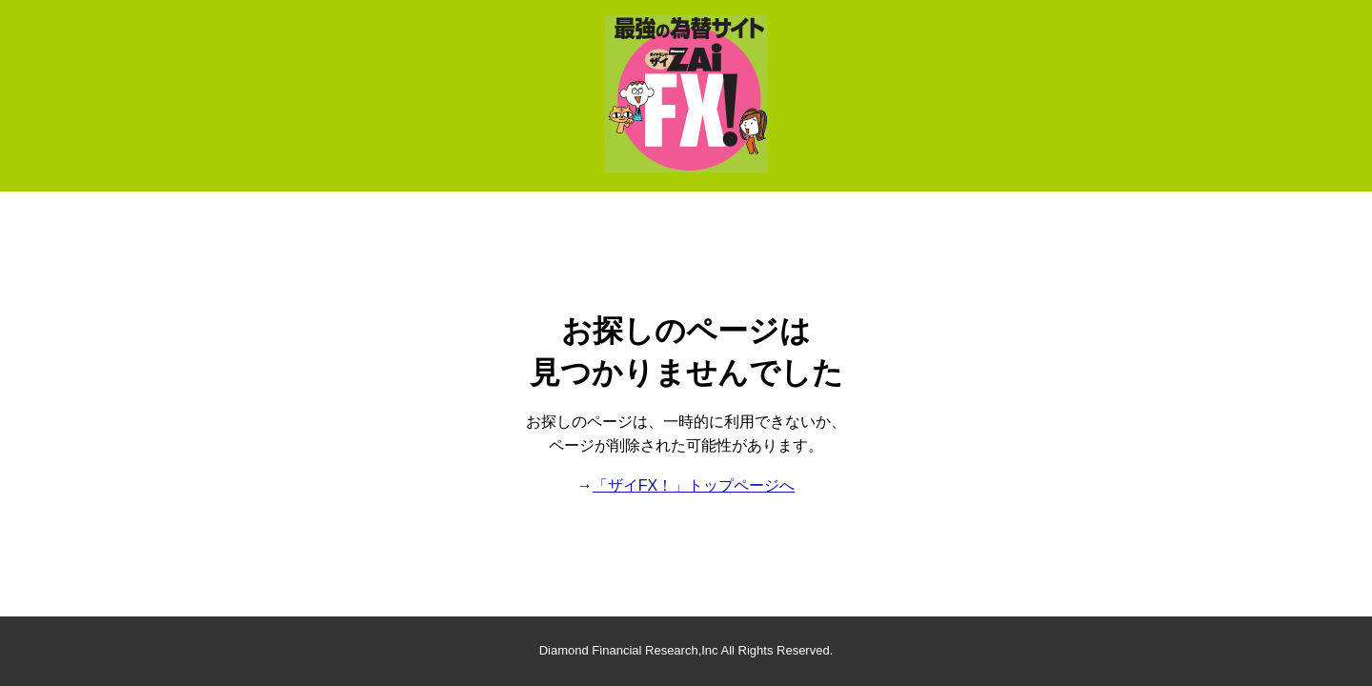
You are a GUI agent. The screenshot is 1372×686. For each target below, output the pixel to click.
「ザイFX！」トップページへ (694, 485)
